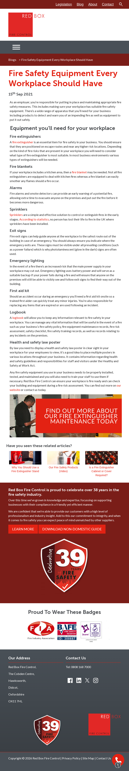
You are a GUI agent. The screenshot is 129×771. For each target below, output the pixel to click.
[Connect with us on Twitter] (87, 680)
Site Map (88, 758)
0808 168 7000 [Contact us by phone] (81, 667)
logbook (17, 317)
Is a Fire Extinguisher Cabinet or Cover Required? (101, 458)
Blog (80, 4)
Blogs (12, 59)
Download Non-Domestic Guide (72, 529)
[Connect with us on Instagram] (95, 680)
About (92, 4)
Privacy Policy (71, 758)
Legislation (64, 4)
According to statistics (34, 219)
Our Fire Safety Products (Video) (63, 458)
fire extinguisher (22, 142)
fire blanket (79, 172)
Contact (108, 4)
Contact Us (103, 758)
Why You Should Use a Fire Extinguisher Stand (25, 458)
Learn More (23, 529)
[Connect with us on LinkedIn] (78, 680)
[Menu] (16, 47)
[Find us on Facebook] (70, 680)
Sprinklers (16, 214)
